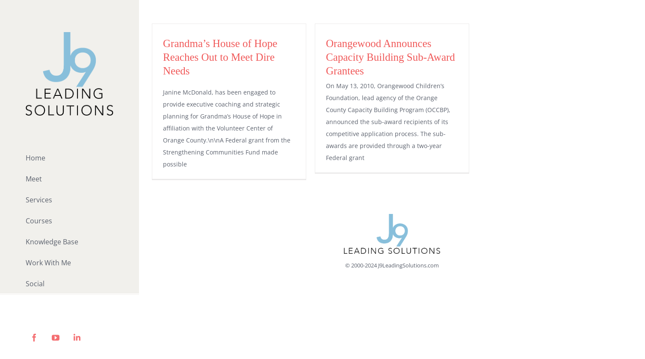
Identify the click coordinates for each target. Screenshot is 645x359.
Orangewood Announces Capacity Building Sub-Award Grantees (390, 57)
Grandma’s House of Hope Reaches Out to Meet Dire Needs (220, 57)
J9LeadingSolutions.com (408, 265)
